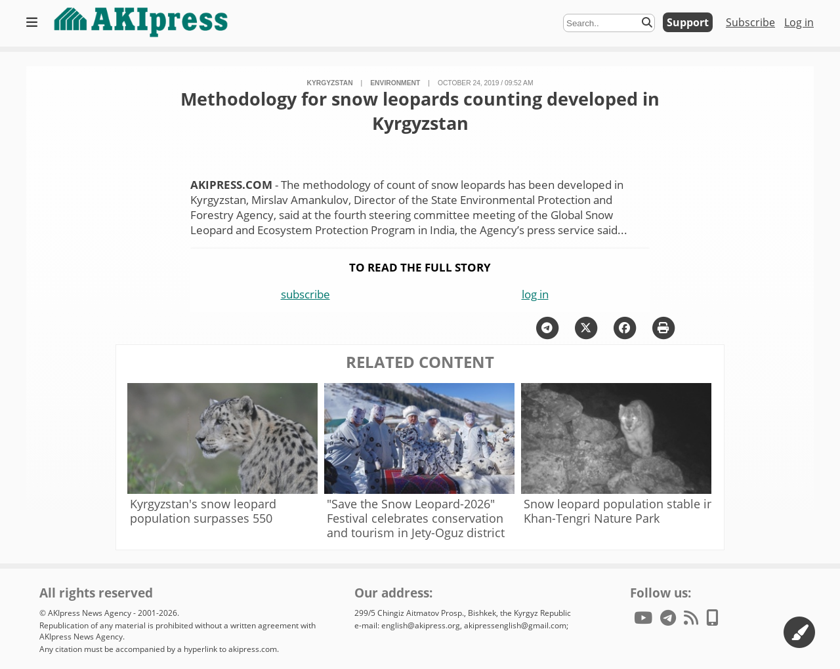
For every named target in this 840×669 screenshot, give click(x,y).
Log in (799, 22)
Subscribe (750, 22)
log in (535, 294)
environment (395, 83)
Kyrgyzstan (330, 83)
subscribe (305, 294)
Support (688, 22)
